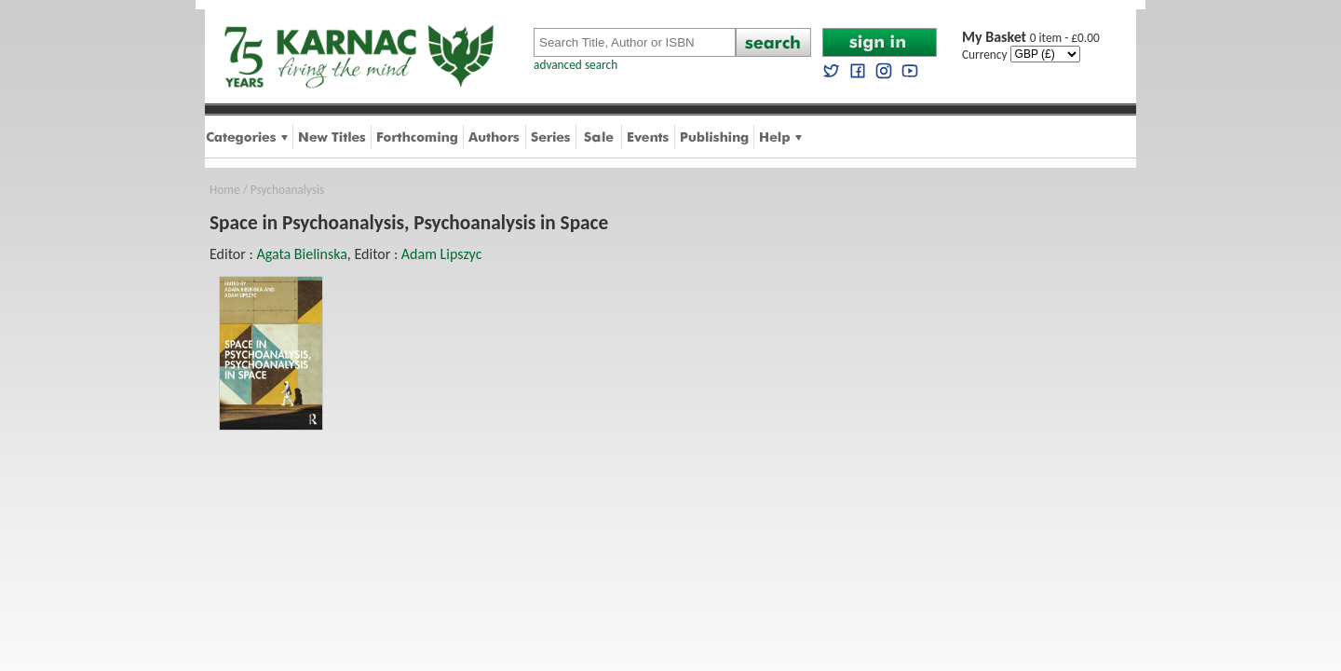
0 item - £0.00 (1031, 38)
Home (225, 190)
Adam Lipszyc (441, 254)
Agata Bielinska (301, 254)
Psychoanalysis (287, 190)
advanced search (575, 65)
